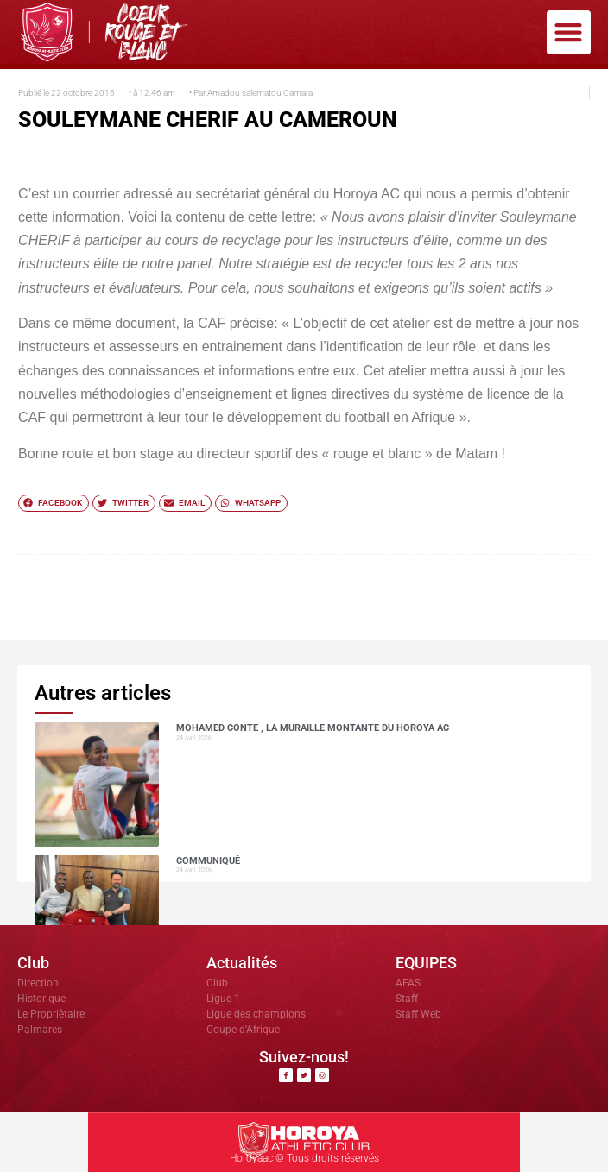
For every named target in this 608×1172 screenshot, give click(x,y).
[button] (569, 32)
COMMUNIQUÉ (208, 860)
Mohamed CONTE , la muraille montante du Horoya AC (312, 728)
